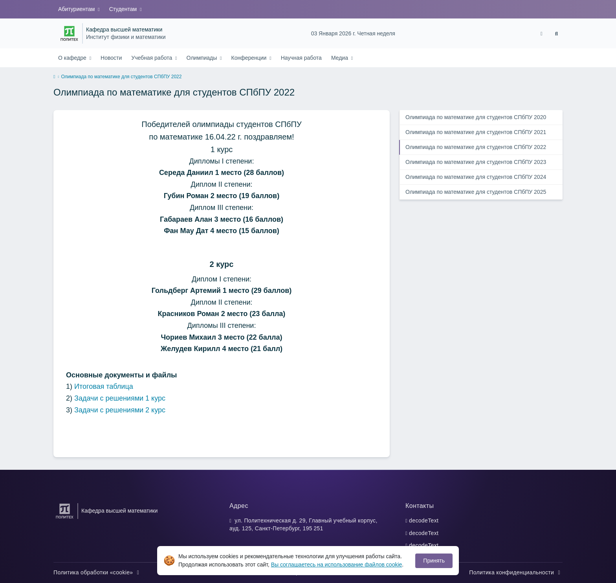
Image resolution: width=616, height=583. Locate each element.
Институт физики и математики (125, 37)
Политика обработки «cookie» (97, 572)
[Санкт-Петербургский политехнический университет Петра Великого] (69, 33)
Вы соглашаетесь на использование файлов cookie (336, 564)
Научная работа (301, 58)
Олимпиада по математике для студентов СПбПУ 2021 (475, 132)
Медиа (340, 58)
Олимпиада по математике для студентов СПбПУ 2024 (475, 177)
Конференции (249, 58)
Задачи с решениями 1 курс (119, 398)
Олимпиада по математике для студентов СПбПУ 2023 (475, 162)
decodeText (423, 520)
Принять (434, 560)
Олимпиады (202, 58)
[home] (54, 77)
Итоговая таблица (103, 386)
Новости (111, 58)
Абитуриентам (77, 9)
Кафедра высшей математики (124, 30)
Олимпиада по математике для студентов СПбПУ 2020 (475, 117)
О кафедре (73, 58)
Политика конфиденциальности (516, 572)
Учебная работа (152, 58)
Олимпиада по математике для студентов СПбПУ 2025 (475, 192)
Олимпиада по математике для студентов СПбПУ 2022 (475, 147)
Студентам (123, 9)
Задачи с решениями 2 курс (119, 410)
